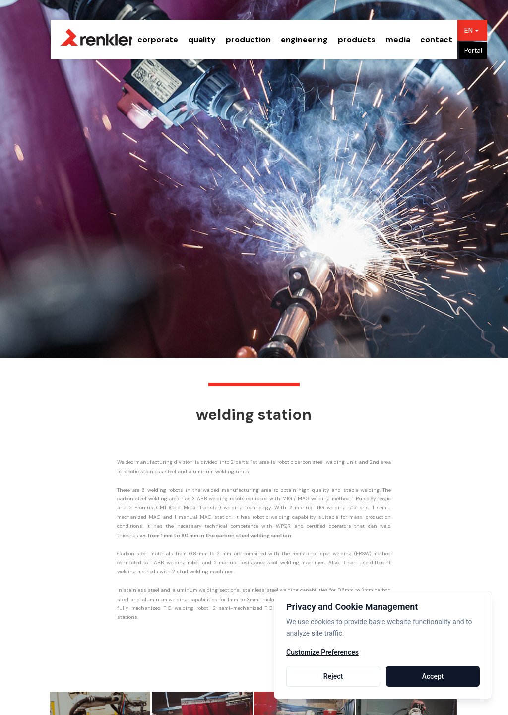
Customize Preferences (322, 652)
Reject (333, 676)
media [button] (397, 39)
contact (436, 39)
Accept (433, 676)
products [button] (357, 39)
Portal (473, 50)
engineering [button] (304, 39)
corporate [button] (157, 39)
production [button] (248, 39)
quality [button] (202, 39)
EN (471, 30)
